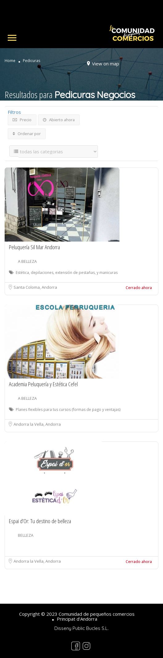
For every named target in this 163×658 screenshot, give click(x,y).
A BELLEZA (27, 261)
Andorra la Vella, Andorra (37, 424)
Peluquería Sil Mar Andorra (34, 247)
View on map (105, 63)
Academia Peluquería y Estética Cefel (43, 384)
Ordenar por (27, 133)
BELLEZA (25, 535)
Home (10, 60)
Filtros (14, 112)
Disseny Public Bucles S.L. (81, 628)
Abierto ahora (59, 119)
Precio (22, 119)
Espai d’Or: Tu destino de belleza (40, 521)
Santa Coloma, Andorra (35, 287)
